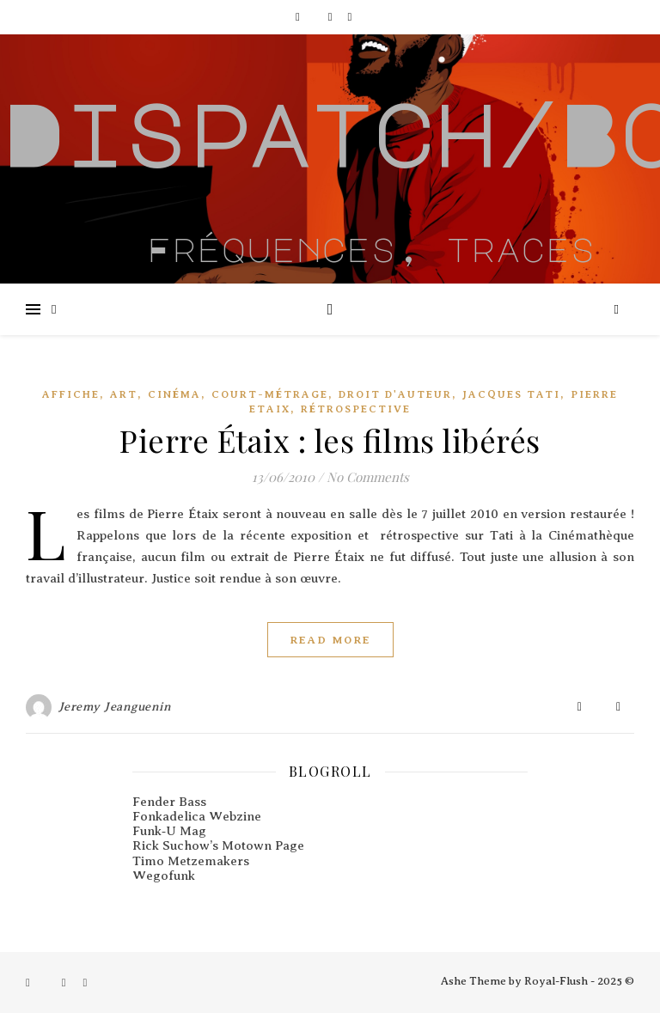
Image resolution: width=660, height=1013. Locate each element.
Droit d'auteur (395, 394)
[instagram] (331, 16)
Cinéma (174, 394)
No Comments (368, 476)
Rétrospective (356, 409)
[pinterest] (349, 16)
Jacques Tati (511, 394)
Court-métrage (269, 394)
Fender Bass (169, 802)
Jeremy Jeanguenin (115, 706)
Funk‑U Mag (169, 831)
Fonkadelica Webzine (196, 816)
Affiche (71, 394)
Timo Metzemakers (190, 861)
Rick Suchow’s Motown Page (218, 845)
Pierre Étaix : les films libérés (330, 440)
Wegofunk (163, 875)
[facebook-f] (299, 16)
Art (124, 394)
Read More (330, 639)
